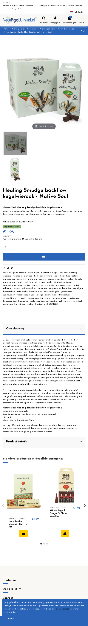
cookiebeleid (62, 609)
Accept (11, 618)
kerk (36, 276)
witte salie (40, 282)
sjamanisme (66, 292)
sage (56, 276)
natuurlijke (33, 273)
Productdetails (44, 442)
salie (42, 276)
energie (7, 276)
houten (39, 304)
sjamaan (28, 276)
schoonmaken (29, 288)
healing (73, 273)
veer (68, 285)
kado (49, 282)
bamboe (52, 279)
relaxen (7, 288)
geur (15, 273)
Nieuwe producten (75, 6)
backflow (28, 282)
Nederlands (77, 12)
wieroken (60, 285)
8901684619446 (51, 304)
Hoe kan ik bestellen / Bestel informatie (18, 6)
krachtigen (20, 304)
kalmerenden (10, 301)
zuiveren (21, 279)
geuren (42, 279)
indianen (32, 279)
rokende (63, 301)
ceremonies (55, 288)
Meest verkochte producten (13, 9)
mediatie (49, 285)
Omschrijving (44, 329)
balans (75, 276)
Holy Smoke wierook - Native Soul (17, 524)
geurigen (8, 304)
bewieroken (9, 292)
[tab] (44, 329)
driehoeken (51, 295)
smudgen (78, 288)
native (27, 285)
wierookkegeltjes (25, 295)
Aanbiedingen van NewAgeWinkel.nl (50, 6)
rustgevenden (37, 301)
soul (20, 282)
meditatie (46, 273)
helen (70, 279)
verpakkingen (10, 298)
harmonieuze (36, 292)
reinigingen (33, 298)
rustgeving (52, 301)
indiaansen (74, 298)
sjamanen (42, 288)
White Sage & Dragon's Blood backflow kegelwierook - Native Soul (58, 516)
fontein (76, 285)
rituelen (58, 282)
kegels (78, 279)
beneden (67, 288)
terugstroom (9, 285)
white (49, 276)
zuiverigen (45, 298)
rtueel (22, 298)
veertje (39, 295)
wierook (7, 273)
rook (20, 285)
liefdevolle (22, 292)
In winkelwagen (43, 256)
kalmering (23, 301)
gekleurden (9, 295)
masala (22, 273)
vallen (30, 304)
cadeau (16, 288)
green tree (37, 285)
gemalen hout (60, 298)
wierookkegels (51, 292)
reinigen (61, 279)
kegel (55, 273)
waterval (67, 282)
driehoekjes (64, 295)
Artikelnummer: (10, 222)
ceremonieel (75, 301)
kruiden (64, 273)
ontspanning (9, 282)
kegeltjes (65, 276)
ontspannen (9, 279)
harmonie (17, 276)
